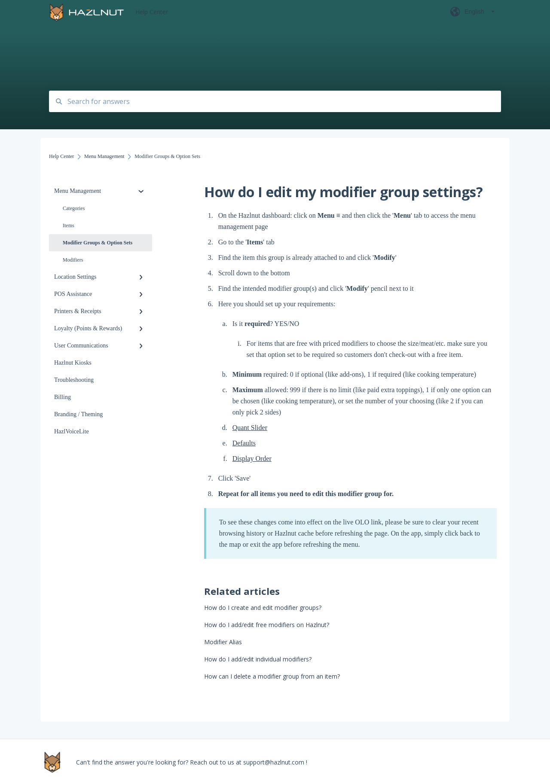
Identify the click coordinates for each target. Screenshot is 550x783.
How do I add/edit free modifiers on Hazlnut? (266, 625)
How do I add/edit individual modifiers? (258, 659)
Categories (74, 208)
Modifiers (73, 260)
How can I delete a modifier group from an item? (272, 676)
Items (68, 225)
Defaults (244, 443)
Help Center (151, 12)
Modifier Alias (223, 642)
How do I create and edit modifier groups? (262, 607)
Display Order (252, 458)
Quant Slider (249, 427)
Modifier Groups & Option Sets (97, 243)
